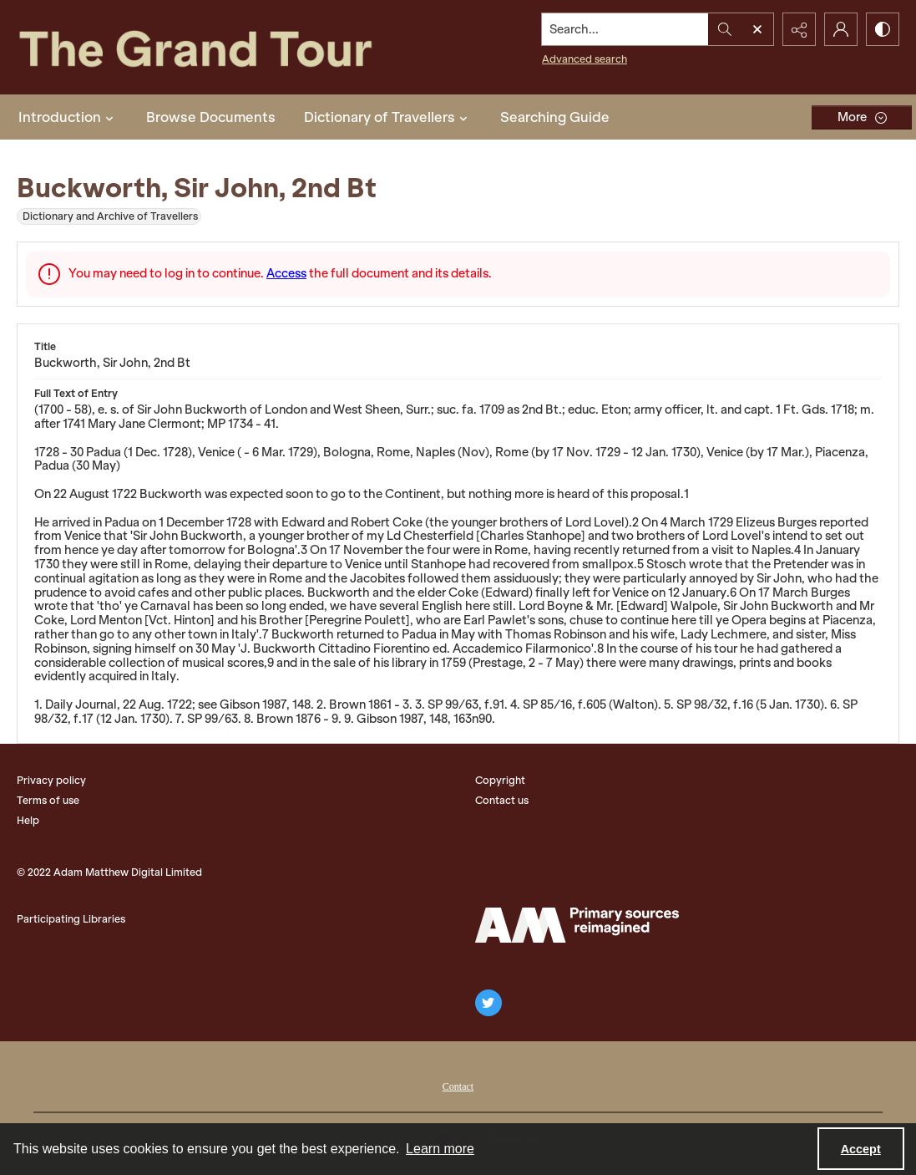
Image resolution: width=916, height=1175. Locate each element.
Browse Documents (211, 117)
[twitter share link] (488, 1002)
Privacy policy (51, 780)
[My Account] (841, 29)
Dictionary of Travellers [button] (388, 117)
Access (286, 273)
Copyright (500, 780)
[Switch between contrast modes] (882, 29)
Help (28, 820)
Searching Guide (555, 117)
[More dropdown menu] (862, 117)
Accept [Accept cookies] (861, 1149)
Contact (458, 1086)
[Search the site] (625, 29)
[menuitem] (458, 1085)
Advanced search (584, 59)
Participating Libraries (71, 919)
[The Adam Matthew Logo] (577, 925)
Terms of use (48, 800)
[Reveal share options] (799, 29)
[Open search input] (757, 29)
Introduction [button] (68, 117)
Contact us (502, 800)
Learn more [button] (440, 1149)
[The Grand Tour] (228, 47)
